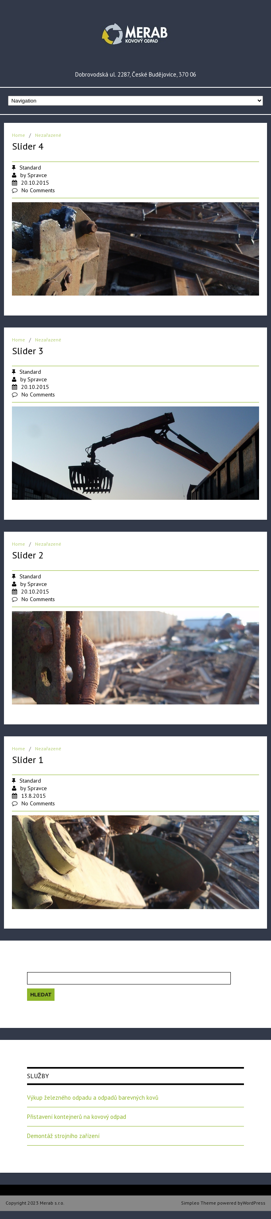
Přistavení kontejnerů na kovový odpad (76, 1116)
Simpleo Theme (198, 1203)
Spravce (37, 175)
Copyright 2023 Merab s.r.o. (35, 1203)
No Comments (38, 190)
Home (18, 135)
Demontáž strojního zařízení (63, 1136)
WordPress (254, 1203)
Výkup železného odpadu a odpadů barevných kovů (92, 1097)
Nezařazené (48, 135)
